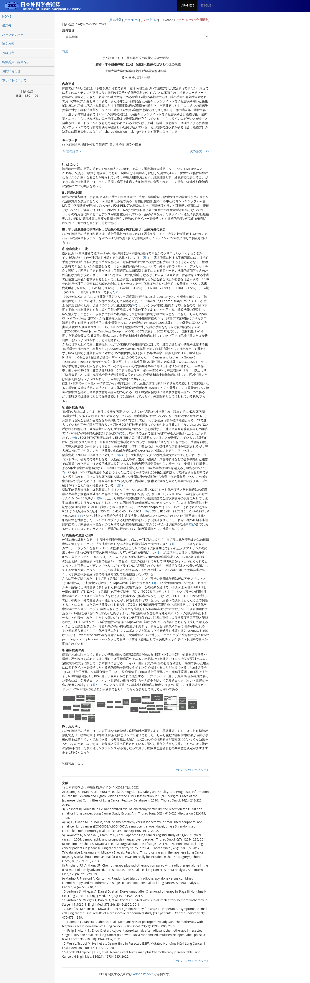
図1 (145, 257)
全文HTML (132, 20)
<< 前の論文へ (72, 151)
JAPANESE (188, 5)
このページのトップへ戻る (191, 770)
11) (80, 516)
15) (181, 609)
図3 (119, 485)
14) (154, 583)
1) (66, 242)
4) (148, 357)
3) (133, 305)
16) (67, 635)
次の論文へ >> (199, 151)
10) (146, 511)
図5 (94, 685)
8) (97, 498)
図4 (173, 544)
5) (118, 433)
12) (190, 524)
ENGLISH (207, 5)
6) (75, 437)
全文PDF (152, 20)
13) (158, 552)
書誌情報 (116, 20)
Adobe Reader (143, 974)
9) (100, 498)
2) (116, 292)
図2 (119, 455)
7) (63, 472)
